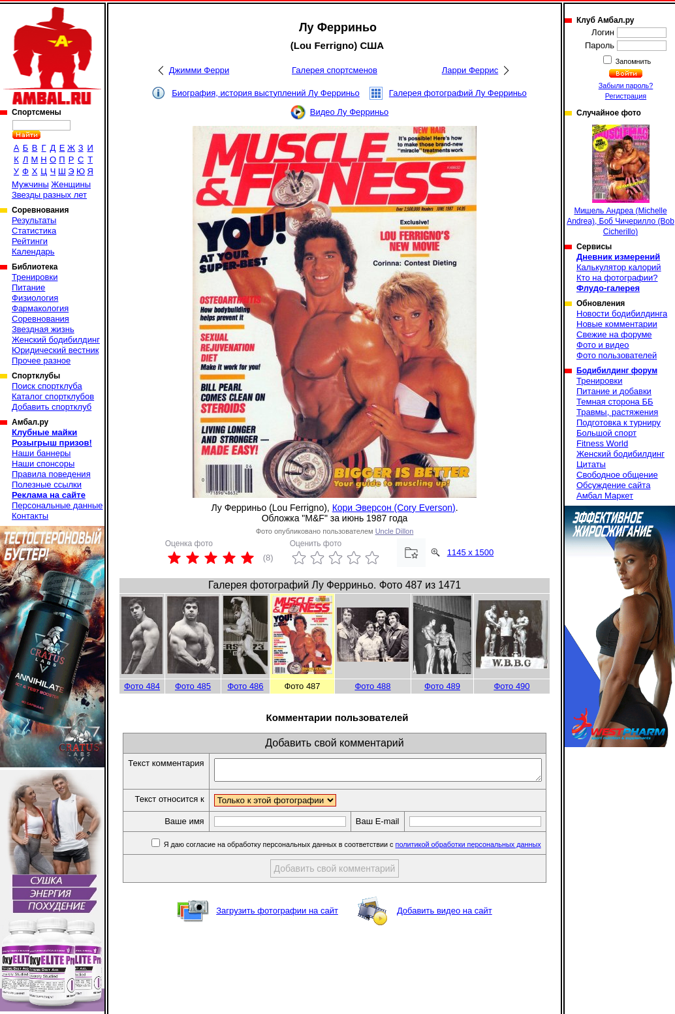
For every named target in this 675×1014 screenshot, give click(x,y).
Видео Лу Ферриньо (349, 112)
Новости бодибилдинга (621, 313)
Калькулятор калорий (618, 267)
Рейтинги (30, 241)
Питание (28, 287)
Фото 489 (442, 686)
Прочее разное (41, 360)
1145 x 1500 (470, 552)
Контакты (30, 516)
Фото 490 (511, 686)
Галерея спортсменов (334, 70)
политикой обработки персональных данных (472, 867)
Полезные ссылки (47, 484)
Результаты (34, 220)
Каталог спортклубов (53, 396)
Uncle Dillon (394, 531)
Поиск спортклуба (47, 386)
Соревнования (40, 319)
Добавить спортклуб (51, 407)
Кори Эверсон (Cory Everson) (394, 507)
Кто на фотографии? (617, 278)
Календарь (33, 251)
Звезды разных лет (49, 195)
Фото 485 (193, 686)
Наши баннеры (41, 453)
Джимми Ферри (199, 70)
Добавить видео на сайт (444, 933)
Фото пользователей (616, 355)
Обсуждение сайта (613, 485)
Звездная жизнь (43, 329)
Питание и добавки (613, 391)
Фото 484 (142, 686)
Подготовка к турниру (618, 422)
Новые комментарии (616, 324)
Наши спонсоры (43, 464)
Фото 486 (245, 686)
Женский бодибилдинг (56, 340)
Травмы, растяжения (617, 412)
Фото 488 (372, 686)
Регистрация (625, 96)
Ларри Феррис (470, 70)
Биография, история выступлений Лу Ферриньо (266, 93)
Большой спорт (606, 433)
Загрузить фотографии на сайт (277, 933)
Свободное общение (617, 475)
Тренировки (34, 277)
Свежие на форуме (614, 334)
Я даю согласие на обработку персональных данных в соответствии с (355, 867)
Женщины (71, 184)
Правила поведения (51, 474)
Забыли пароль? (626, 85)
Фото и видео (602, 345)
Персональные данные (57, 505)
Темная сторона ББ (614, 402)
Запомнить (632, 61)
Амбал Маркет (604, 495)
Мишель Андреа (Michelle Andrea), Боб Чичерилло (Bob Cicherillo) (620, 180)
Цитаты (591, 464)
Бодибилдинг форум (616, 370)
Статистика (34, 231)
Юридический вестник (55, 350)
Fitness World (602, 443)
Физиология (35, 298)
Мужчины (30, 184)
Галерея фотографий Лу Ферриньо (458, 93)
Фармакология (40, 308)
